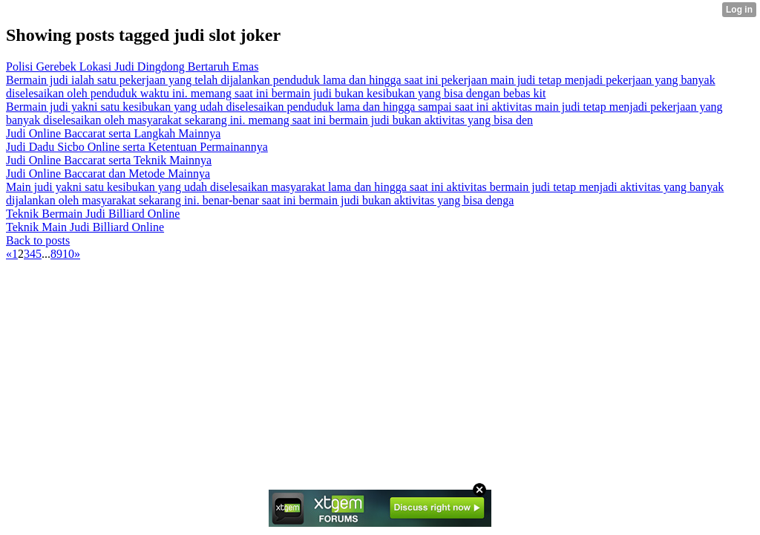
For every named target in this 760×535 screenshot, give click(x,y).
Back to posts (38, 240)
